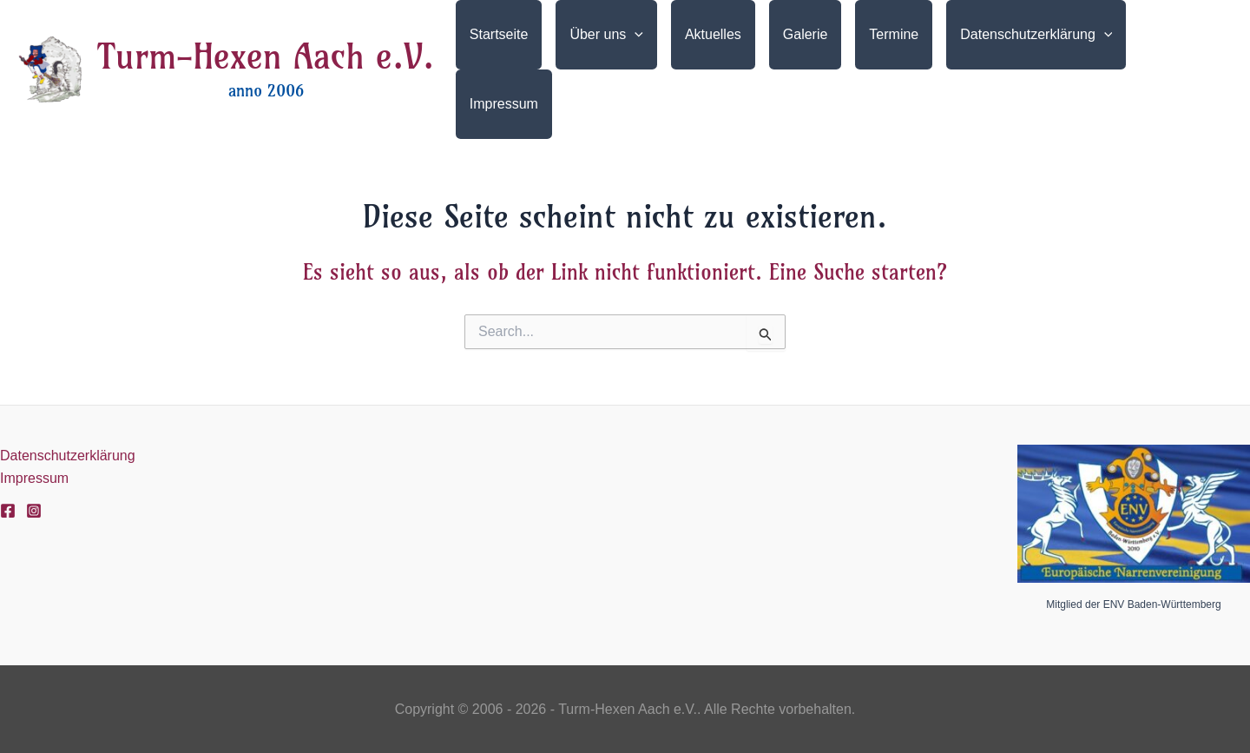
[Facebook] (8, 511)
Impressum (34, 478)
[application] (634, 34)
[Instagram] (34, 511)
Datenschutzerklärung (67, 455)
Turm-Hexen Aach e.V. (265, 56)
